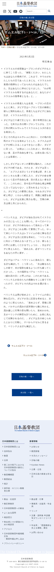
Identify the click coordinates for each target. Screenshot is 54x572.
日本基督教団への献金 (14, 508)
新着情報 (34, 441)
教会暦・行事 (37, 499)
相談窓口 (8, 517)
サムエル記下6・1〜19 (33, 355)
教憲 (6, 456)
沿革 (6, 460)
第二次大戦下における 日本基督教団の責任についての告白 (14, 467)
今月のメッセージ (39, 456)
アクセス (8, 529)
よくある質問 (10, 513)
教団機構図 (9, 475)
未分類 (31, 17)
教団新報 (35, 451)
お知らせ (35, 447)
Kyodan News (37, 465)
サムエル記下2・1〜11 (22, 346)
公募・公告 (36, 469)
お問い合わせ (37, 532)
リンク (34, 511)
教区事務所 (9, 504)
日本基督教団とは (10, 441)
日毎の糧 (24, 17)
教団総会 (8, 479)
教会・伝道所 (10, 499)
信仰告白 (8, 451)
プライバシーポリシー (14, 543)
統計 (6, 484)
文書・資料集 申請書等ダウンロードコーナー (41, 518)
